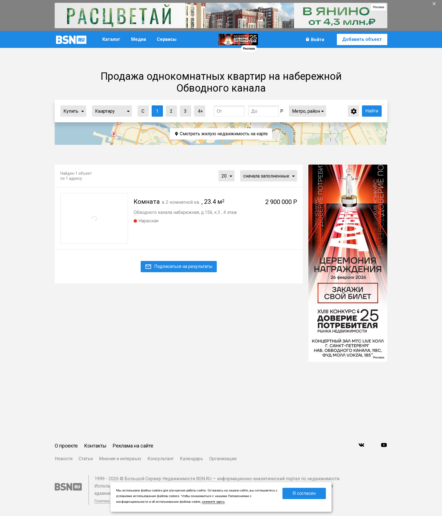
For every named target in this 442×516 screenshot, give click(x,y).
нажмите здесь (213, 502)
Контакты (95, 446)
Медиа (138, 39)
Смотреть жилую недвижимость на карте (224, 133)
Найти (371, 110)
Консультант (160, 458)
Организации (223, 458)
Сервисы (166, 39)
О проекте (66, 446)
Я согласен (304, 493)
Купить (70, 111)
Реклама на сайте (133, 446)
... (82, 111)
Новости (63, 458)
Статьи (86, 458)
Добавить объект (362, 39)
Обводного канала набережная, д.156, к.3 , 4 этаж (185, 212)
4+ (198, 110)
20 (224, 176)
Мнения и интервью (120, 458)
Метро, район (306, 111)
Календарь (191, 458)
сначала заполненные (266, 176)
